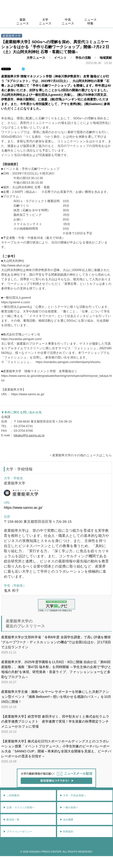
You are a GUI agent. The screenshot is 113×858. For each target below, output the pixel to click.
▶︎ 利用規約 (66, 831)
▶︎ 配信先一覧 (11, 819)
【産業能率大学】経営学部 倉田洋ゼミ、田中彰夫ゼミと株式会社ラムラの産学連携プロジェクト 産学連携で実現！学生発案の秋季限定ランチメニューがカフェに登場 (55, 721)
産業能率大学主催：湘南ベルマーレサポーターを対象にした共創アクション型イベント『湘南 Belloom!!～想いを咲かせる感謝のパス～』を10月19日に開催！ (56, 697)
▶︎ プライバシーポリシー (17, 831)
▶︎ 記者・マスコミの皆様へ (19, 807)
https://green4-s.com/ (15, 302)
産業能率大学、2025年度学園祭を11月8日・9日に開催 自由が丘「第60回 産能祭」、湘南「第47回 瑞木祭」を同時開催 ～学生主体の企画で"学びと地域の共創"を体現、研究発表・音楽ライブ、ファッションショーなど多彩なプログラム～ (56, 669)
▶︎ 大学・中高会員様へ (73, 795)
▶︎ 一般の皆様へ (69, 807)
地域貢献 (106, 57)
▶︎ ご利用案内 (11, 795)
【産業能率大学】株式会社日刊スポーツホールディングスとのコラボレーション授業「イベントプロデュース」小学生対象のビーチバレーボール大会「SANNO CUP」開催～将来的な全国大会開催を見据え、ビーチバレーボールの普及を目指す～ (56, 748)
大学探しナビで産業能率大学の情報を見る (56, 605)
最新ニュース (22, 21)
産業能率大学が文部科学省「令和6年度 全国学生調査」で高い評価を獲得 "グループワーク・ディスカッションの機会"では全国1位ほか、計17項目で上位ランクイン (56, 642)
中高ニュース (68, 21)
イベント (60, 57)
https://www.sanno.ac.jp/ (27, 394)
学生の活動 (83, 57)
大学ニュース (45, 21)
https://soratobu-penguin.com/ (21, 339)
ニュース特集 (90, 21)
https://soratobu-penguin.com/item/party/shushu (68, 362)
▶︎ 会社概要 (66, 819)
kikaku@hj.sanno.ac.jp (29, 435)
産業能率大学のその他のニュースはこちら (82, 455)
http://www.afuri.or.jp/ (15, 265)
